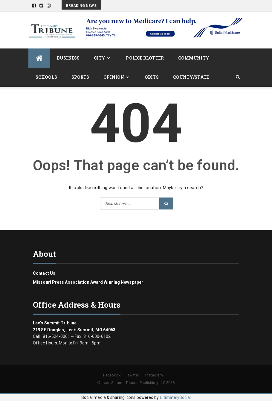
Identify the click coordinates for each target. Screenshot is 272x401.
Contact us (44, 273)
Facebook (112, 375)
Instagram (154, 375)
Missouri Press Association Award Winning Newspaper (88, 282)
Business (68, 58)
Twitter (133, 375)
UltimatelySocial (175, 397)
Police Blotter (144, 58)
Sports (80, 77)
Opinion (113, 77)
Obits (152, 77)
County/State (191, 77)
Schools (46, 77)
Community (193, 58)
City (99, 58)
